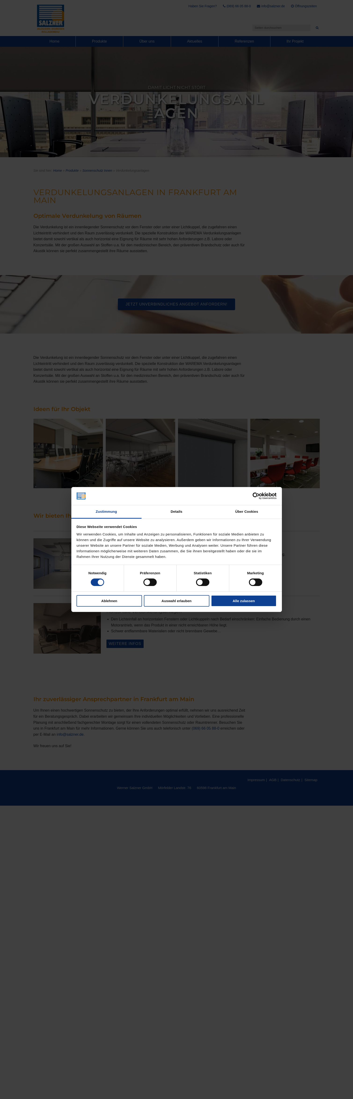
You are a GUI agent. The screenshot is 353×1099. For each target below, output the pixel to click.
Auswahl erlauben (176, 601)
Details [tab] (176, 511)
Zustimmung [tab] (106, 511)
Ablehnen (109, 601)
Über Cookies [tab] (246, 511)
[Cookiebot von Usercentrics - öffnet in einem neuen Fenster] (256, 495)
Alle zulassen (244, 601)
